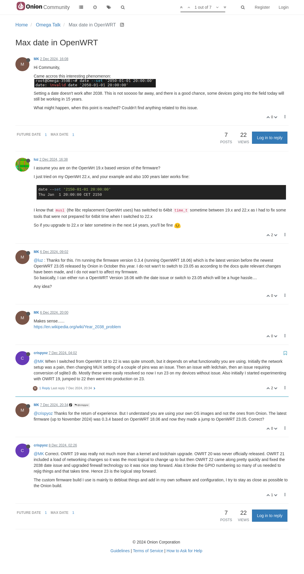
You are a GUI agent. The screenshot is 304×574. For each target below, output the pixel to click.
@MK (39, 361)
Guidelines (120, 550)
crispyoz (41, 353)
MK (36, 59)
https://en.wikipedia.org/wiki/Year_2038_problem (77, 326)
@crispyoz (82, 405)
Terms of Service (148, 550)
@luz (38, 260)
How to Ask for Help (184, 550)
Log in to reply (269, 137)
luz (36, 159)
